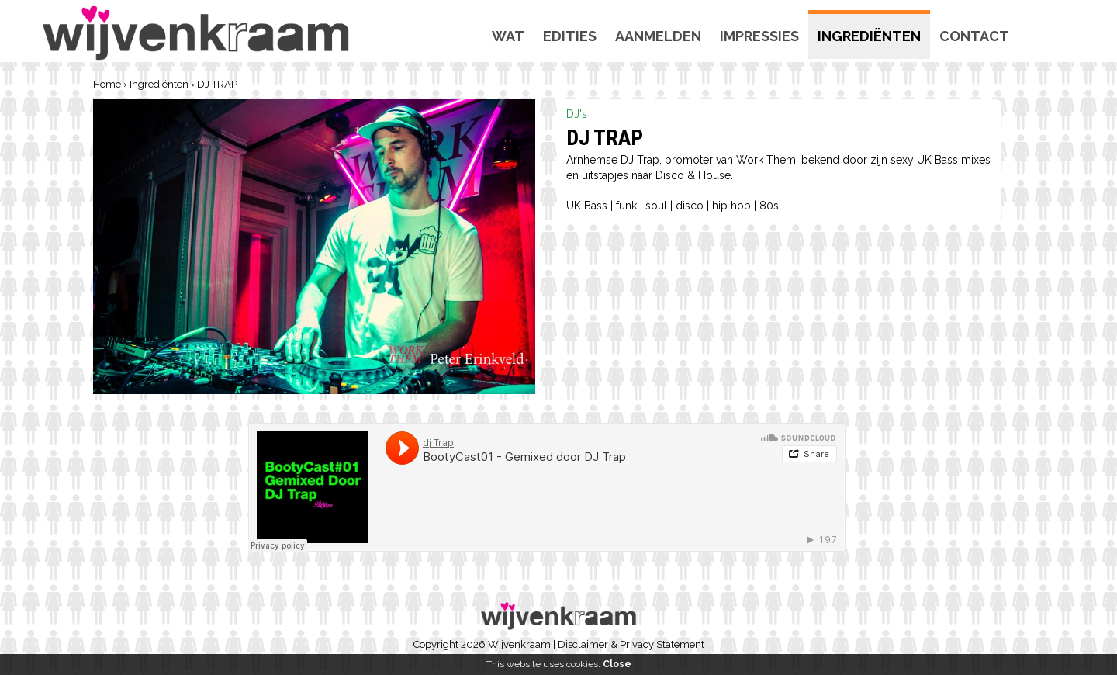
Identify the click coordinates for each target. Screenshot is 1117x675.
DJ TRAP (217, 84)
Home (107, 84)
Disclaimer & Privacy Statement (631, 644)
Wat (508, 36)
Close (617, 664)
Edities (570, 36)
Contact (974, 36)
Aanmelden (658, 36)
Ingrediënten (869, 36)
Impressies (759, 36)
